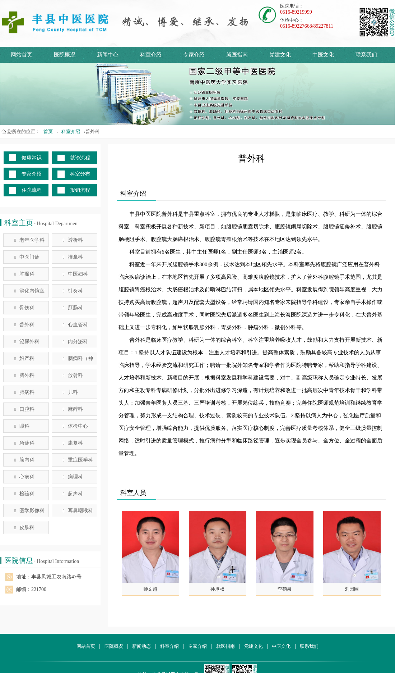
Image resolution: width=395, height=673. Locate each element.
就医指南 (237, 55)
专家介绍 (194, 55)
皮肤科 (24, 527)
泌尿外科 (27, 341)
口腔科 (24, 409)
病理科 (73, 476)
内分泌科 (75, 341)
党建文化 (280, 55)
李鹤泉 (285, 589)
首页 (48, 131)
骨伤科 (24, 307)
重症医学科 (78, 460)
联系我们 (366, 55)
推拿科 (73, 257)
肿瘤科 (24, 274)
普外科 (24, 324)
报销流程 (80, 190)
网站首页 (21, 55)
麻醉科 (73, 409)
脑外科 (24, 375)
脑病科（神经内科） (78, 360)
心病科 (24, 476)
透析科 (73, 240)
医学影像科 (29, 510)
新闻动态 (141, 646)
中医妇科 (75, 274)
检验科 (24, 493)
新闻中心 (107, 55)
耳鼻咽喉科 (78, 510)
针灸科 (73, 291)
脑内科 (24, 460)
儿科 (70, 392)
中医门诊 (27, 257)
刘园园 (352, 589)
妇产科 (24, 358)
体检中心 (75, 426)
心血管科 (75, 324)
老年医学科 (29, 240)
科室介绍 (151, 55)
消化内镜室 (29, 291)
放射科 (73, 375)
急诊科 (24, 443)
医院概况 (64, 55)
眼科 (21, 426)
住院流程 (32, 190)
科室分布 (80, 174)
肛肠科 (73, 307)
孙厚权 (217, 589)
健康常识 (32, 157)
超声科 (73, 493)
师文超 (150, 589)
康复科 (73, 443)
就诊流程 (80, 157)
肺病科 (24, 392)
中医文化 (323, 55)
